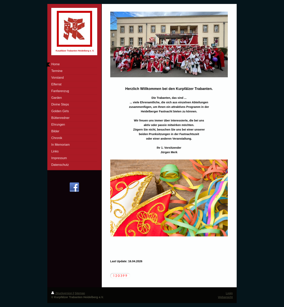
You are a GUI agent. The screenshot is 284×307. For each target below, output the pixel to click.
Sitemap (80, 293)
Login (229, 293)
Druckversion (62, 293)
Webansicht (225, 297)
